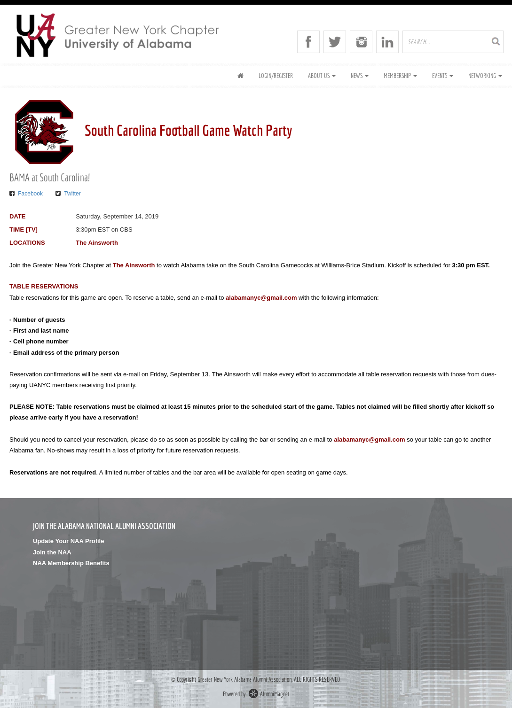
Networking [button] (485, 75)
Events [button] (442, 75)
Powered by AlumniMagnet (256, 694)
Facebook (30, 193)
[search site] (453, 42)
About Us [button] (322, 75)
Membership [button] (400, 75)
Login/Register (276, 75)
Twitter (72, 193)
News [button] (360, 75)
